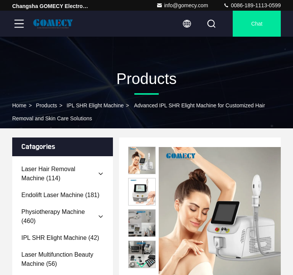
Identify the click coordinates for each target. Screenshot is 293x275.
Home (19, 105)
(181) (60, 195)
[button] (142, 265)
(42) (60, 238)
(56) (57, 259)
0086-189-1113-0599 (252, 5)
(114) (48, 173)
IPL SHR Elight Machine (95, 105)
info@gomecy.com (182, 5)
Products (46, 105)
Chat (256, 24)
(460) (53, 216)
